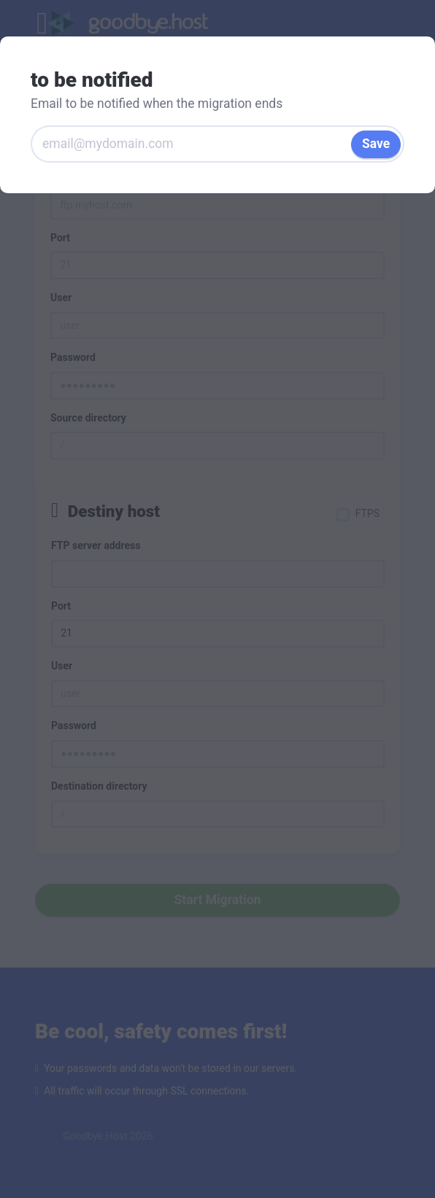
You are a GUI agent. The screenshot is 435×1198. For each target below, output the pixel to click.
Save (376, 143)
